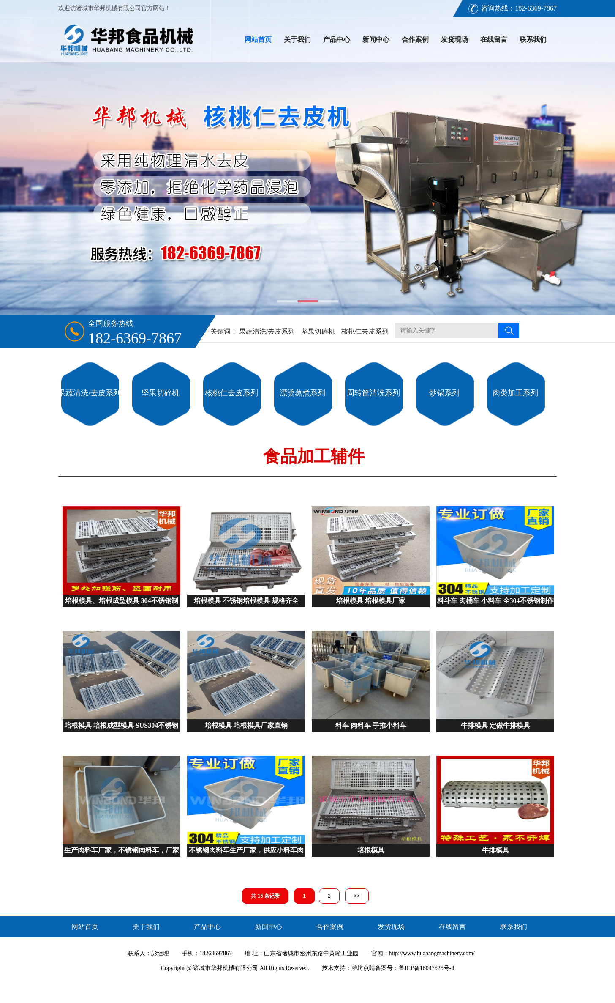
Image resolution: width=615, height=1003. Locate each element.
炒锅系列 (444, 393)
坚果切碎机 (318, 331)
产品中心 (336, 39)
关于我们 (297, 39)
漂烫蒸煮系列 (302, 393)
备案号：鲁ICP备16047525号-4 (414, 968)
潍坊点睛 (363, 968)
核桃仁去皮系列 (365, 331)
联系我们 (533, 39)
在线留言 (493, 39)
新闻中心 (375, 39)
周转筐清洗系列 (373, 393)
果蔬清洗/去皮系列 (267, 331)
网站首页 (258, 39)
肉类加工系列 (515, 393)
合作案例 (415, 39)
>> (357, 896)
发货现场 (454, 39)
